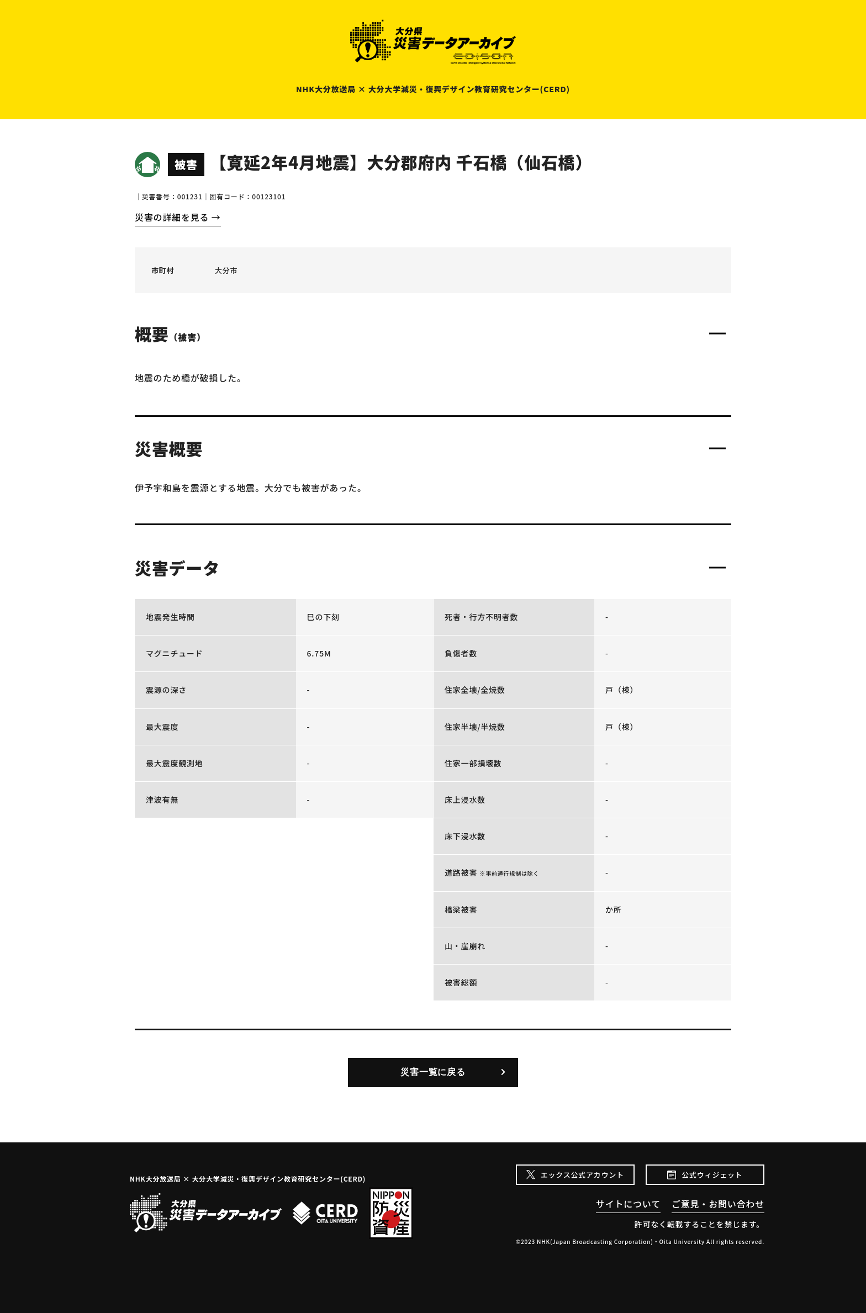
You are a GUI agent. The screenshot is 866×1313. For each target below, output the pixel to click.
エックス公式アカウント (582, 1174)
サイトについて (628, 1203)
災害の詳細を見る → (178, 217)
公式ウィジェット (712, 1174)
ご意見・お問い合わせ (718, 1203)
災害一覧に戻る (433, 1072)
